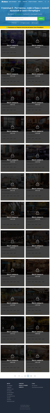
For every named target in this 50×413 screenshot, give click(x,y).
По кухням (9, 390)
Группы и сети (10, 389)
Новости (21, 387)
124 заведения (18, 14)
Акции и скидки (23, 385)
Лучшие (9, 397)
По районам (9, 394)
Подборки (9, 387)
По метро (9, 399)
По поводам (9, 385)
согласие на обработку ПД (26, 409)
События (21, 383)
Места (8, 383)
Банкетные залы (10, 401)
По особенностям (11, 396)
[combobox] (25, 18)
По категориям (10, 392)
